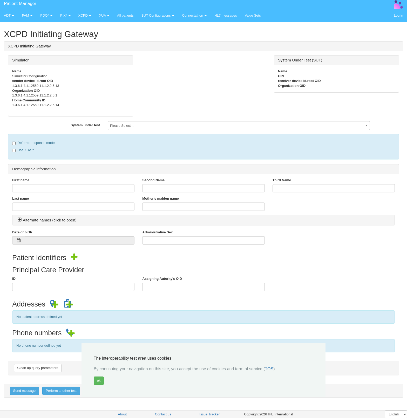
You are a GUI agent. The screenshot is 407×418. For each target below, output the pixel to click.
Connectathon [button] (194, 15)
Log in (398, 15)
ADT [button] (9, 15)
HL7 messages (225, 15)
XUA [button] (104, 15)
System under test (85, 125)
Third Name (282, 180)
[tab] (203, 220)
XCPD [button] (84, 15)
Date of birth (22, 232)
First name (20, 180)
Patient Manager (20, 3)
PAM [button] (27, 15)
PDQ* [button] (46, 15)
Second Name (153, 180)
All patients (125, 15)
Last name (20, 198)
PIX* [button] (65, 15)
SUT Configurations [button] (157, 15)
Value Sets (253, 15)
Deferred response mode (33, 143)
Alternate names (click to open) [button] (47, 220)
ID (14, 279)
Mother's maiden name (160, 198)
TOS (269, 369)
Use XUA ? (23, 150)
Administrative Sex (157, 232)
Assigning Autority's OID (162, 279)
